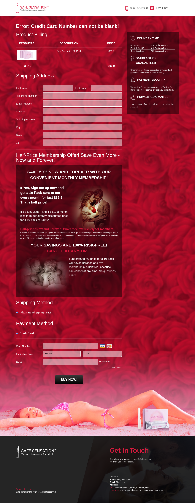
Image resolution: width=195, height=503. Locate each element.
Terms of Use (29, 489)
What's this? (105, 361)
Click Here (120, 482)
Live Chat (162, 8)
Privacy (19, 489)
